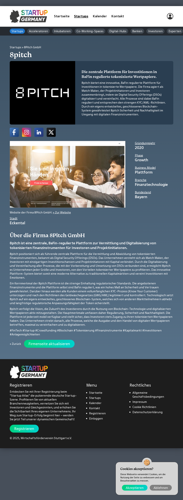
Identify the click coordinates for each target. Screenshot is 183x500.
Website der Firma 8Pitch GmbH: (40, 212)
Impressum (139, 402)
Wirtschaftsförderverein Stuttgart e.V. (46, 438)
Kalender (100, 16)
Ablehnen (161, 488)
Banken (137, 31)
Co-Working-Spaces (90, 31)
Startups (81, 16)
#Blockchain (65, 330)
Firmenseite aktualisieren (49, 343)
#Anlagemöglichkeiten (25, 334)
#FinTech (16, 330)
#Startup (28, 330)
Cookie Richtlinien (144, 407)
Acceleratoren (38, 31)
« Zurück (15, 344)
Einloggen (96, 418)
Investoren (155, 31)
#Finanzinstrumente (108, 330)
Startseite (62, 16)
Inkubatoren (62, 31)
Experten (175, 31)
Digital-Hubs (117, 31)
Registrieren (24, 428)
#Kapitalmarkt (132, 330)
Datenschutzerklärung (147, 412)
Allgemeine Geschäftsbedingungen (148, 395)
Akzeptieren (135, 488)
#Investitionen (152, 330)
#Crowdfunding (45, 330)
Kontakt (117, 16)
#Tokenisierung (84, 330)
